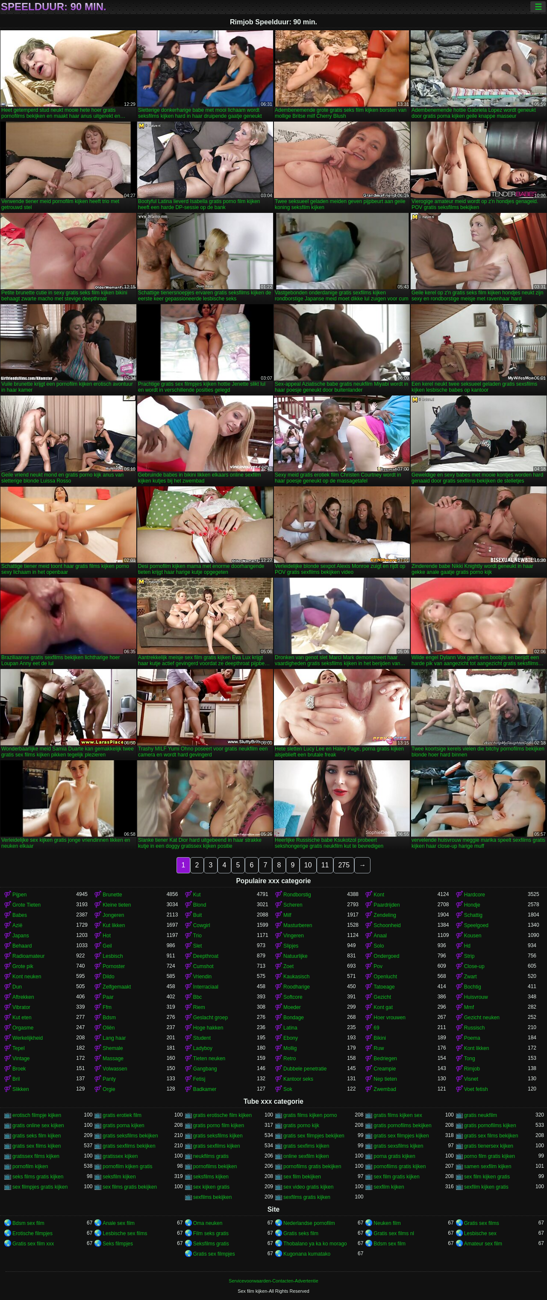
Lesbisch (113, 956)
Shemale (113, 1048)
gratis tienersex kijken (488, 1146)
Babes (19, 915)
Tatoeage (383, 987)
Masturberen (297, 925)
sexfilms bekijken (212, 1197)
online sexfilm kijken (306, 1156)
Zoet (288, 966)
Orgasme (22, 1028)
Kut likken (114, 925)
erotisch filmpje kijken (36, 1115)
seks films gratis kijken (37, 1177)
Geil (107, 946)
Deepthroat (205, 956)
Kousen (473, 936)
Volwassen (115, 1069)
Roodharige (296, 987)
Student (202, 1038)
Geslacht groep (210, 1018)
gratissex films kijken (35, 1156)
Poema (472, 1038)
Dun (17, 987)
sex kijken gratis (211, 1187)
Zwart (470, 977)
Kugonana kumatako (306, 1254)
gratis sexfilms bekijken (129, 1146)
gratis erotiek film (122, 1115)
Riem (199, 1007)
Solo (378, 946)
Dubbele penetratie (304, 1069)
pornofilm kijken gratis (127, 1166)
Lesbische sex (480, 1233)
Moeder (292, 1007)
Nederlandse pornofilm (309, 1223)
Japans (20, 936)
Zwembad (384, 1089)
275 (344, 865)
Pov (377, 966)
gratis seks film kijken (36, 1136)
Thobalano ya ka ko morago (315, 1244)
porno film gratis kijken (489, 1156)
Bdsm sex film (28, 1223)
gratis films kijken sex (397, 1115)
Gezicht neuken (482, 1018)
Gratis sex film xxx (33, 1244)
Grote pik (22, 966)
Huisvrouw (476, 997)
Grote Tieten (26, 905)
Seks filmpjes (118, 1244)
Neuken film (386, 1223)
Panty (109, 1079)
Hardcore (474, 895)
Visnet (471, 1079)
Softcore (293, 997)
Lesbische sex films (125, 1233)
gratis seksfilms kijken (218, 1136)
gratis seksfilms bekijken (130, 1136)
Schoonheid (386, 925)
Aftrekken (23, 997)
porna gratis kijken (394, 1156)
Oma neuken (208, 1223)
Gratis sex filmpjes (214, 1254)
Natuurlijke (295, 956)
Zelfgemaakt (117, 987)
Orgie (109, 1089)
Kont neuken (26, 977)
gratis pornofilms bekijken (402, 1125)
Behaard (22, 946)
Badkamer (205, 1089)
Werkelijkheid (27, 1038)
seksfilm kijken (119, 1177)
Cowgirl (201, 925)
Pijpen (19, 895)
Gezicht (382, 997)
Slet (197, 946)
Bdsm (109, 1018)
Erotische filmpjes (32, 1233)
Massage (113, 1059)
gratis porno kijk (301, 1125)
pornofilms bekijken (215, 1166)
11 (325, 865)
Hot (107, 936)
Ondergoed (386, 956)
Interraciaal (205, 987)
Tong (469, 1059)
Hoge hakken (208, 1028)
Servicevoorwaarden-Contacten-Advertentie (273, 1280)
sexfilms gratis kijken (306, 1197)
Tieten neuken (209, 1059)
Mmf (469, 1007)
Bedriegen (385, 1059)
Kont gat (383, 1007)
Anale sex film (119, 1223)
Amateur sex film (483, 1244)
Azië (17, 925)
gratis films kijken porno (310, 1115)
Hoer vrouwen (389, 1018)
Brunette (112, 895)
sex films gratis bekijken (130, 1187)
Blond (199, 905)
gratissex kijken (120, 1156)
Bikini (379, 1038)
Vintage (20, 1059)
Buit (197, 915)
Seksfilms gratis (211, 1244)
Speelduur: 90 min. (53, 6)
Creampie (384, 1069)
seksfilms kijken (211, 1177)
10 (308, 865)
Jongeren (113, 915)
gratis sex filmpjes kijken (401, 1136)
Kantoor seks (298, 1079)
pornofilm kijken (30, 1166)
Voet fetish (476, 1089)
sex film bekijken (302, 1177)
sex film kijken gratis (487, 1177)
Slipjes (290, 946)
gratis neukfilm (480, 1115)
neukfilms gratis (211, 1156)
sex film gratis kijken (396, 1177)
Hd (467, 946)
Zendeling (384, 915)
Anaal (380, 936)
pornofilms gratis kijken (399, 1166)
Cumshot (203, 966)
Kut (197, 895)
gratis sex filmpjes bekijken (313, 1136)
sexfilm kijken (388, 1187)
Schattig (473, 915)
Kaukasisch (296, 977)
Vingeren (293, 936)
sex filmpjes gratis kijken (40, 1187)
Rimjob (472, 1069)
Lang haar (114, 1038)
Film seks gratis (211, 1233)
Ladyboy (202, 1048)
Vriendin (202, 977)
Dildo (108, 977)
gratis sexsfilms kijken (398, 1146)
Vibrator (21, 1007)
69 (376, 1028)
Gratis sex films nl (393, 1233)
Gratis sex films (481, 1223)
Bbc (197, 997)
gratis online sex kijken (38, 1125)
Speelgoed (476, 925)
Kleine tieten (117, 905)
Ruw (378, 1048)
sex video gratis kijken (308, 1187)
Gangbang (205, 1069)
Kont (378, 895)
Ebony (290, 1038)
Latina (290, 1028)
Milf (287, 915)
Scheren (293, 905)
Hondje (472, 905)
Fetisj (199, 1079)
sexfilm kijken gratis (486, 1187)
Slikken (20, 1089)
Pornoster (114, 966)
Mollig (290, 1048)
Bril (16, 1079)
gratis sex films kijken (36, 1146)
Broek (19, 1069)
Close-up (474, 966)
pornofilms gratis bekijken (312, 1166)
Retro (289, 1059)
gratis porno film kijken (218, 1125)
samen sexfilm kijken (488, 1166)
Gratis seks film (300, 1233)
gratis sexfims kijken (306, 1146)
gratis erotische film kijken (222, 1115)
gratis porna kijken (123, 1125)
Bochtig (472, 987)
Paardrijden (386, 905)
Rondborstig (297, 895)
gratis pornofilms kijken (490, 1125)
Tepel (18, 1048)
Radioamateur (28, 956)
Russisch (474, 1028)
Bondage (293, 1018)
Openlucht (385, 977)
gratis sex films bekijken (491, 1136)
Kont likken (476, 1048)
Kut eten (22, 1018)
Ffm (107, 1007)
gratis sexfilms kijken (216, 1146)
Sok (287, 1089)
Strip (469, 956)
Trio (197, 936)
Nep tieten (385, 1079)
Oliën (109, 1028)
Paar (108, 997)
